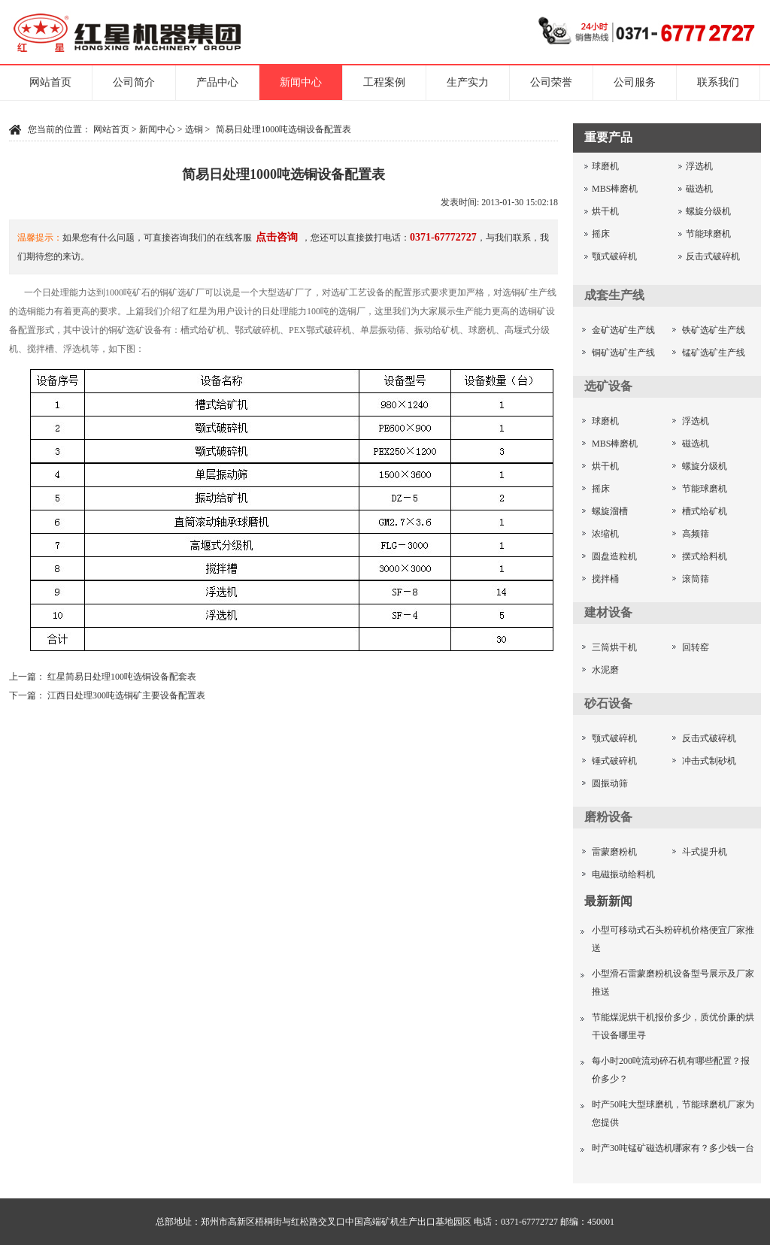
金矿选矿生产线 (623, 330)
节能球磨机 (708, 234)
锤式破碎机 (614, 761)
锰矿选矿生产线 (713, 352)
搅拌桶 (605, 579)
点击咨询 (277, 237)
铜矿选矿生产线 (623, 352)
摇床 (601, 234)
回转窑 (695, 647)
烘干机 (605, 211)
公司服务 (635, 82)
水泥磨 (605, 670)
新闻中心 (301, 82)
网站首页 (50, 82)
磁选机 (699, 188)
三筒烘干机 (614, 647)
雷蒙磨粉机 (614, 852)
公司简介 (134, 82)
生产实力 (468, 82)
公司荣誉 (551, 82)
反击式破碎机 (713, 256)
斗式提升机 (704, 852)
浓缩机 (605, 534)
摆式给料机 (704, 556)
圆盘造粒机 (614, 556)
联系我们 (718, 82)
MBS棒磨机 (615, 188)
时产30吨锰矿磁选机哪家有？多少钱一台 (673, 1148)
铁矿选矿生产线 (713, 330)
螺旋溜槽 (610, 511)
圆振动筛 (610, 783)
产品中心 (217, 82)
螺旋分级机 (708, 211)
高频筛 (695, 534)
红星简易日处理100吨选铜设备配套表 (121, 676)
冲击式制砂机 (709, 761)
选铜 (194, 129)
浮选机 (699, 166)
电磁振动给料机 (623, 874)
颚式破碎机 (614, 256)
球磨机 (605, 166)
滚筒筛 (695, 579)
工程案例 (384, 82)
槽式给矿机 (704, 511)
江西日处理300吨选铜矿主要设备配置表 (126, 695)
